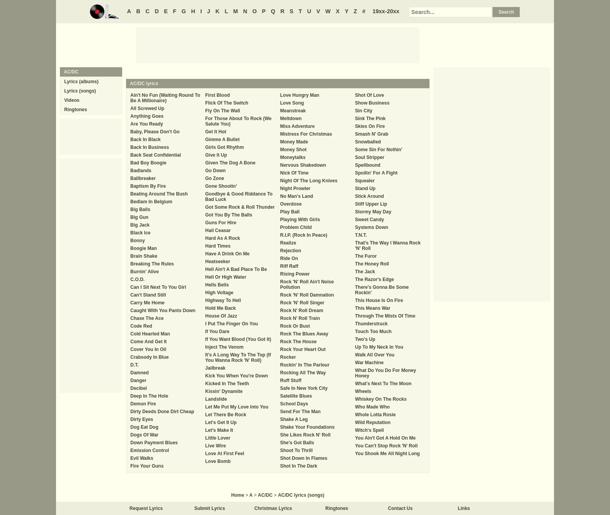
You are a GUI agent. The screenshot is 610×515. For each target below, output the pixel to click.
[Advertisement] (277, 44)
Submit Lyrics (210, 508)
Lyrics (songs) (80, 91)
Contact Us (400, 508)
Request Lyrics (146, 508)
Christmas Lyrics (273, 508)
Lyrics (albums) (81, 81)
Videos (71, 100)
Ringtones (75, 109)
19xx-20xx (386, 11)
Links (464, 508)
